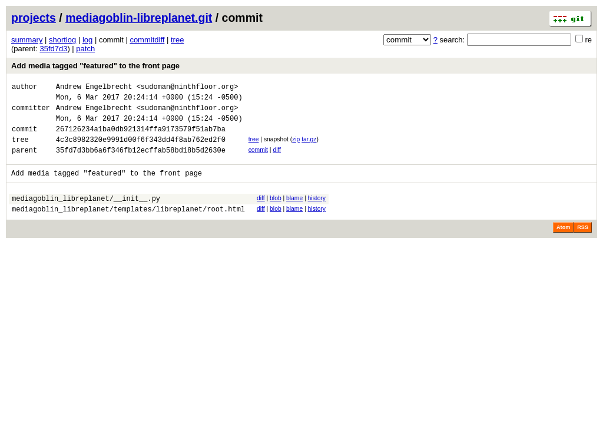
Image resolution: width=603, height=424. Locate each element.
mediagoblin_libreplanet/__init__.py (86, 214)
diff (277, 160)
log (87, 39)
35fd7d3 (53, 48)
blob (275, 212)
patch (85, 48)
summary (26, 39)
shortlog (62, 39)
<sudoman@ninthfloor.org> (187, 88)
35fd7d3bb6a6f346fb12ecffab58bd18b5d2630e (141, 162)
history (317, 212)
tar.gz (309, 148)
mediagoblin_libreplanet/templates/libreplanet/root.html (128, 226)
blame (294, 212)
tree (177, 39)
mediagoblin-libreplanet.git (138, 17)
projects (33, 17)
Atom (563, 245)
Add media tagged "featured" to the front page (95, 65)
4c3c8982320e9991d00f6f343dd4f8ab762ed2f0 (141, 150)
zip (296, 148)
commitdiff (147, 39)
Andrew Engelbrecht (94, 88)
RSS (582, 245)
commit (258, 160)
